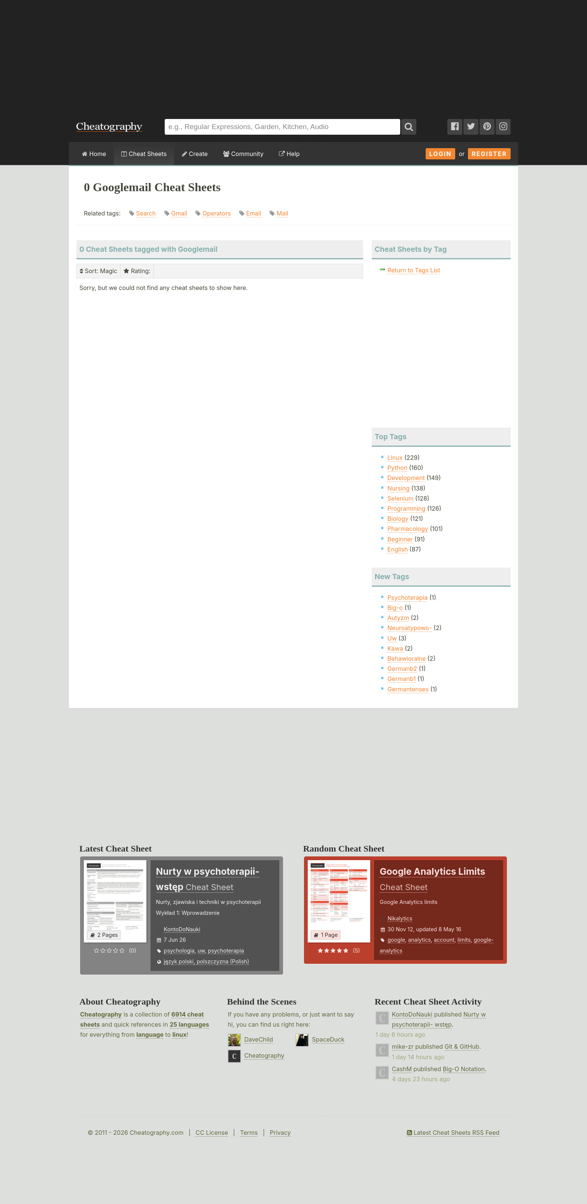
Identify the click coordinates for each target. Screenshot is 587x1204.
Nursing (398, 488)
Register (489, 154)
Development (406, 478)
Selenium (400, 498)
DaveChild (258, 1039)
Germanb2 (402, 668)
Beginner (400, 539)
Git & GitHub (462, 1046)
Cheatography (101, 1014)
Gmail (179, 213)
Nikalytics (399, 918)
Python (397, 467)
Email (253, 213)
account (444, 939)
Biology (397, 518)
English (397, 549)
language (150, 1034)
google (396, 939)
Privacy (280, 1132)
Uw (392, 638)
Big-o (395, 607)
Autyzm (398, 617)
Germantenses (408, 689)
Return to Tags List (413, 270)
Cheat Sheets (144, 154)
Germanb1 (401, 678)
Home (94, 154)
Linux (395, 457)
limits (464, 939)
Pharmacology (407, 528)
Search (146, 213)
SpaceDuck (328, 1039)
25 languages (189, 1024)
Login (440, 154)
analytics (419, 939)
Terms (249, 1132)
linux (179, 1034)
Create (195, 154)
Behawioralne (406, 658)
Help (289, 154)
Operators (217, 213)
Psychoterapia (407, 597)
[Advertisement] (293, 55)
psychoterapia (226, 950)
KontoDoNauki (182, 929)
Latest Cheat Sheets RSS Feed (453, 1132)
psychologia (179, 950)
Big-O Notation (464, 1069)
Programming (406, 508)
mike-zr (403, 1046)
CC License (211, 1132)
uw (201, 950)
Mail (282, 213)
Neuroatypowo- (409, 628)
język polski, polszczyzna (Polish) (206, 961)
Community (243, 154)
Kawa (395, 648)
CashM (402, 1069)
